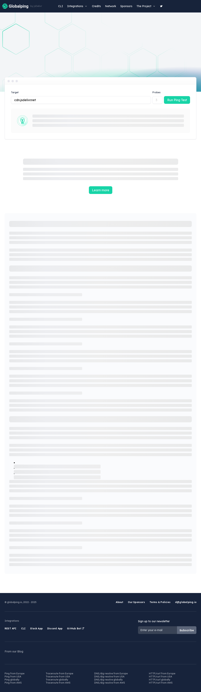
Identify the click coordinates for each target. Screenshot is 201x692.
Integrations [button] (77, 6)
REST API (11, 628)
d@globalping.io (185, 602)
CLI (60, 6)
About (119, 602)
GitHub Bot (75, 628)
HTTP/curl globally (159, 679)
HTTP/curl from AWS (161, 682)
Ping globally (12, 679)
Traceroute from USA (58, 676)
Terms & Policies (160, 602)
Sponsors (126, 6)
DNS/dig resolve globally (108, 679)
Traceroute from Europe (59, 673)
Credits (96, 6)
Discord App (54, 628)
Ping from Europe (14, 673)
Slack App (36, 628)
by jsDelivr (36, 6)
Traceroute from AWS (58, 682)
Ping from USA (13, 676)
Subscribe (186, 630)
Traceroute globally (57, 679)
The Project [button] (146, 6)
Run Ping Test (177, 100)
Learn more (100, 190)
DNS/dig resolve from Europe (111, 673)
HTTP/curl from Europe (162, 673)
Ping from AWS (13, 682)
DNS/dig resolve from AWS (109, 682)
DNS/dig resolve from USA (109, 676)
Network (110, 6)
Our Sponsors (136, 602)
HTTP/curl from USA (160, 676)
